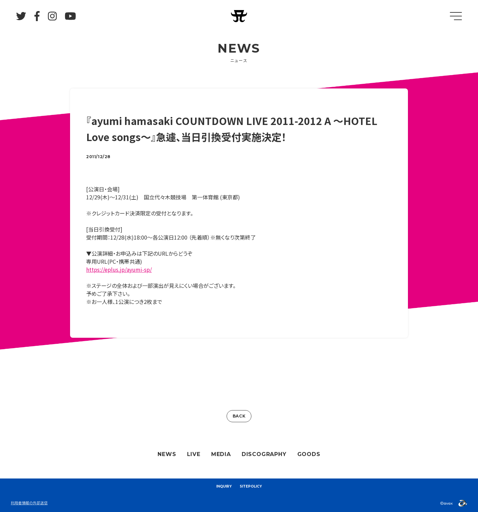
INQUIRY (224, 486)
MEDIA (221, 454)
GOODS (308, 454)
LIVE (193, 454)
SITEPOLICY (251, 486)
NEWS (167, 454)
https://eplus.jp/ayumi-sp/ (119, 269)
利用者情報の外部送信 (29, 502)
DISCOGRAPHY (264, 454)
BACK (239, 416)
